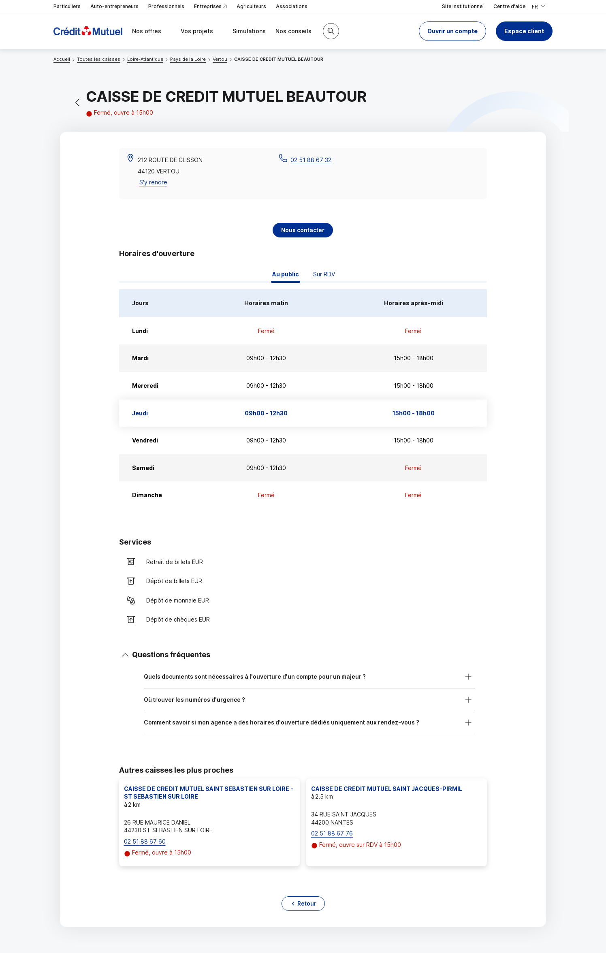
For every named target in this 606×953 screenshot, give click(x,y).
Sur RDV (324, 274)
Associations (291, 6)
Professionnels (166, 6)
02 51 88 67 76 (332, 833)
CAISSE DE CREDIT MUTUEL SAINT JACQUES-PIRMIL (386, 788)
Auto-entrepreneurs (114, 6)
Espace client (524, 31)
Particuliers (67, 6)
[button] (452, 31)
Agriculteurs (251, 6)
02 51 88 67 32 (310, 159)
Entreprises (210, 6)
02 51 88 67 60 (145, 841)
